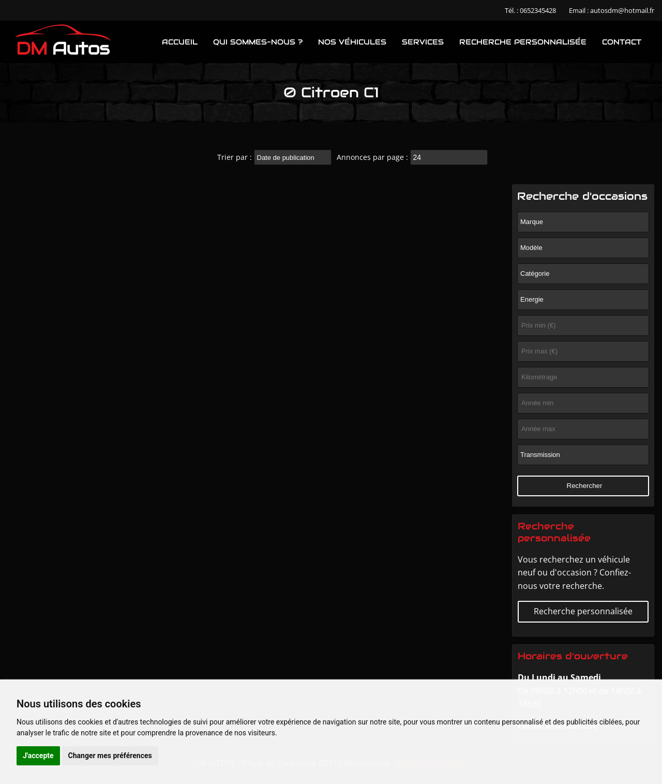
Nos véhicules (352, 42)
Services (423, 42)
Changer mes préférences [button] (110, 755)
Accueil (180, 42)
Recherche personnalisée (522, 42)
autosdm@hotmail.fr (622, 10)
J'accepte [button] (38, 755)
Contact (621, 42)
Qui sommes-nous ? (258, 42)
